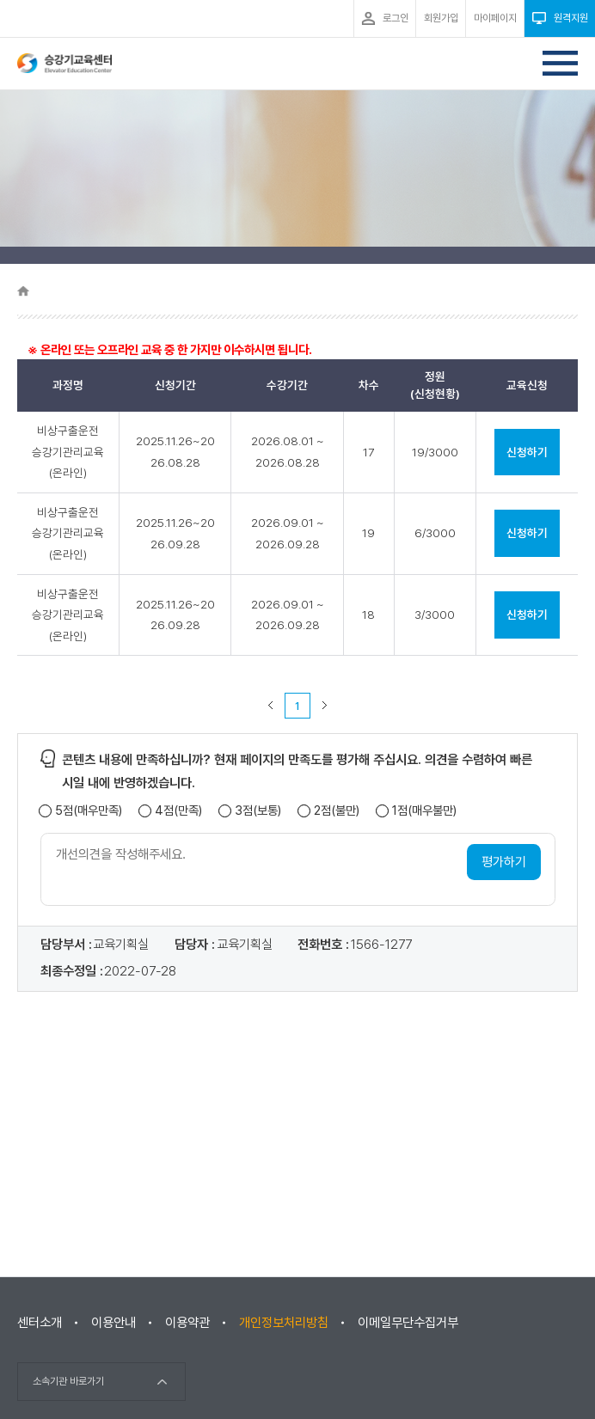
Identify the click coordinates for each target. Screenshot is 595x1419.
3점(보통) (258, 811)
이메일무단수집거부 (408, 1322)
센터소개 (39, 1322)
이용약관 (187, 1322)
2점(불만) (336, 811)
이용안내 (113, 1322)
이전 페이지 (271, 706)
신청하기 (527, 452)
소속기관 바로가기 (68, 1381)
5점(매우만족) (88, 811)
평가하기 (504, 862)
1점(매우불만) (424, 811)
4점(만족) (178, 811)
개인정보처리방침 (283, 1322)
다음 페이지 (325, 706)
